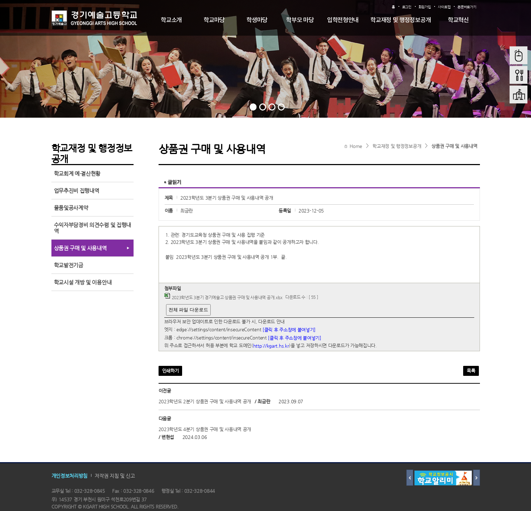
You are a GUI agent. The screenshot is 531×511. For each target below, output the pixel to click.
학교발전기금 (68, 265)
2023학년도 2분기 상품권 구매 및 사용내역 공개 (205, 401)
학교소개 (171, 20)
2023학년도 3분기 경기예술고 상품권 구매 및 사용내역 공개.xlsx (227, 297)
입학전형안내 (343, 20)
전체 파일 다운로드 (188, 309)
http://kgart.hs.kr (271, 345)
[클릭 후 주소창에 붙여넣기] (289, 329)
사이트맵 (444, 7)
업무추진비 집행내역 (76, 191)
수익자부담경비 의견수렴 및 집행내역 (92, 228)
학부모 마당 (300, 20)
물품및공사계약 (71, 208)
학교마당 (214, 20)
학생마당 (256, 20)
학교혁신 (458, 20)
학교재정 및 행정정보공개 (400, 20)
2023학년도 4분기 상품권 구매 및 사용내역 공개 (205, 429)
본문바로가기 (466, 7)
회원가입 (425, 7)
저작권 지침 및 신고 (115, 476)
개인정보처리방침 (69, 476)
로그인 (406, 7)
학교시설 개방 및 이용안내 (83, 282)
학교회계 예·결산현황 (77, 173)
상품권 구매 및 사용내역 (454, 146)
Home (356, 146)
